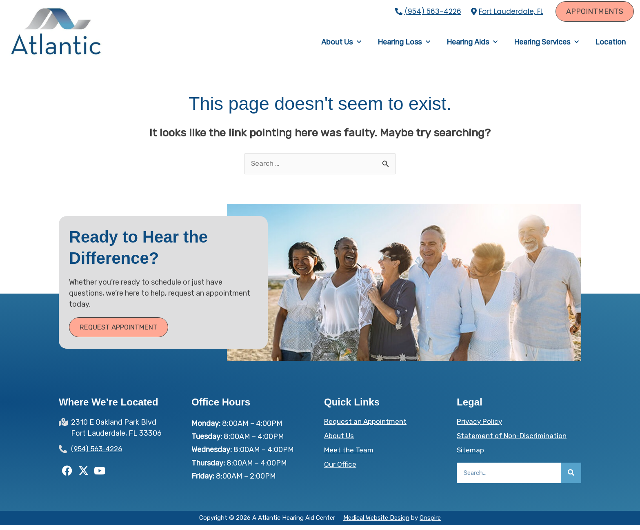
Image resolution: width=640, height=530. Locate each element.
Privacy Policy (480, 426)
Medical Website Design (376, 522)
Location (610, 44)
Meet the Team (349, 455)
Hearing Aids (472, 44)
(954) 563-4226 (432, 11)
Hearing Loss (404, 44)
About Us (341, 44)
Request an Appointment (366, 426)
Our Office (340, 469)
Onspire (430, 522)
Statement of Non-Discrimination (514, 440)
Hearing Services (546, 44)
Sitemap (471, 455)
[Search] (571, 478)
